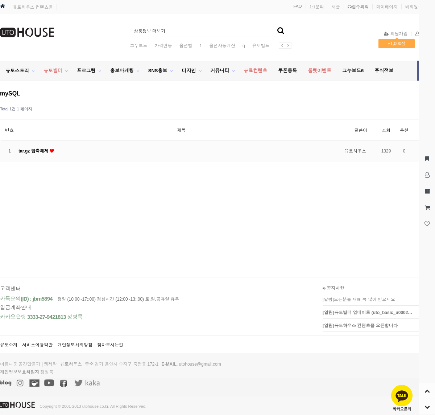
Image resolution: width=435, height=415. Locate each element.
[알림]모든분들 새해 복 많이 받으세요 (359, 299)
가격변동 (163, 45)
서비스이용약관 (37, 344)
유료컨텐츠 (255, 70)
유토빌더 (53, 70)
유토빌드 (261, 45)
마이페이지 (387, 6)
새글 (336, 6)
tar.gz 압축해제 (34, 151)
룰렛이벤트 (319, 70)
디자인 (189, 70)
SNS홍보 (157, 70)
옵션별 (185, 45)
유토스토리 (17, 70)
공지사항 (333, 288)
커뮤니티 (219, 70)
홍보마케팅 (122, 70)
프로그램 (86, 70)
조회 (386, 130)
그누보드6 (353, 70)
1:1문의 (317, 6)
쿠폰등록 (287, 70)
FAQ (297, 6)
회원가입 (395, 33)
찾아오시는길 (110, 344)
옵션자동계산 (222, 45)
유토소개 (8, 344)
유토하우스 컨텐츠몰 (33, 7)
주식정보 (383, 70)
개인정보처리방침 (75, 344)
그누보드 (138, 45)
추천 (404, 130)
